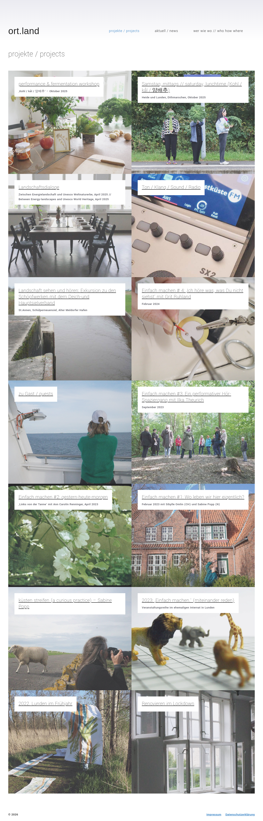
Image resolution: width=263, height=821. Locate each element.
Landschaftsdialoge (39, 187)
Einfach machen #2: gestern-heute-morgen (63, 497)
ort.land (23, 31)
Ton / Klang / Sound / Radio (171, 187)
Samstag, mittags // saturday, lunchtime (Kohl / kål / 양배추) (192, 87)
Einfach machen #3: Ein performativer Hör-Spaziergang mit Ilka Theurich (186, 397)
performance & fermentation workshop (59, 84)
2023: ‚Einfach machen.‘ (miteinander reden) (188, 600)
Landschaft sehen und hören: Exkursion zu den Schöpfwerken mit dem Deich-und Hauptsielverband (67, 296)
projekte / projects (124, 31)
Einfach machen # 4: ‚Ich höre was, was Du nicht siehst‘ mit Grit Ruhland (192, 293)
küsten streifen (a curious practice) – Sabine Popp (65, 603)
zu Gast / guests (36, 394)
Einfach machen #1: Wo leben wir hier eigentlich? (193, 497)
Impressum (213, 814)
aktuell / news (166, 31)
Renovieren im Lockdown (168, 703)
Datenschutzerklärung (240, 814)
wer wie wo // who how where (218, 31)
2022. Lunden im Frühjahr (45, 703)
